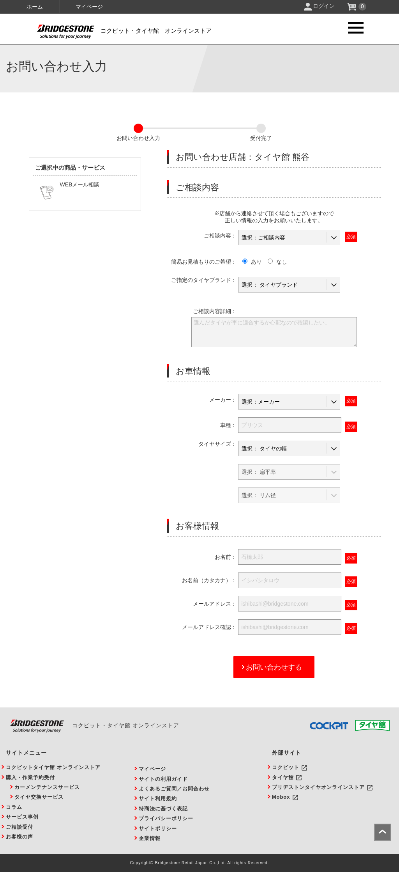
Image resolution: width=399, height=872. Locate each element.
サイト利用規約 (158, 798)
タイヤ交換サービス (39, 797)
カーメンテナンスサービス (47, 787)
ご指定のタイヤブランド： (204, 280)
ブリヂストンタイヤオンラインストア (318, 787)
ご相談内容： (220, 235)
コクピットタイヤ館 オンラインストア (53, 767)
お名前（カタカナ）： (209, 580)
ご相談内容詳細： (215, 311)
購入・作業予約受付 (30, 777)
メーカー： (223, 400)
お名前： (226, 557)
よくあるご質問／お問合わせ (174, 789)
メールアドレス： (215, 604)
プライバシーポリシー (166, 818)
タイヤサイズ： (217, 444)
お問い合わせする (274, 667)
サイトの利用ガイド (163, 779)
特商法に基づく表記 (163, 809)
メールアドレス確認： (209, 627)
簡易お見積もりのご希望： (204, 262)
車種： (228, 425)
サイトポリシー (158, 828)
